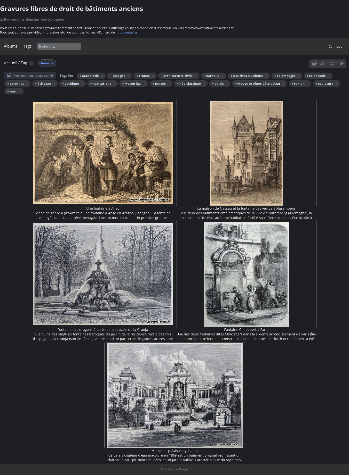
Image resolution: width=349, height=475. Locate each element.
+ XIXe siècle (91, 76)
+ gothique (72, 83)
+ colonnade (318, 76)
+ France (145, 76)
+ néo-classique (191, 83)
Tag (24, 63)
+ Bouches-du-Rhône (249, 76)
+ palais (220, 83)
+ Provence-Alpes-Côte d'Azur (259, 83)
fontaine (47, 63)
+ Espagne (119, 76)
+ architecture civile (179, 76)
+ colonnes (17, 83)
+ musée (161, 83)
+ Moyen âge (133, 83)
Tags (27, 46)
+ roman (300, 83)
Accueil (10, 63)
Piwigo (183, 469)
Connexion (336, 46)
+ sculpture (326, 83)
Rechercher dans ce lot (33, 75)
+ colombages (286, 76)
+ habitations (102, 83)
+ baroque (213, 76)
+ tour (14, 91)
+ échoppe (45, 83)
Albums (11, 46)
